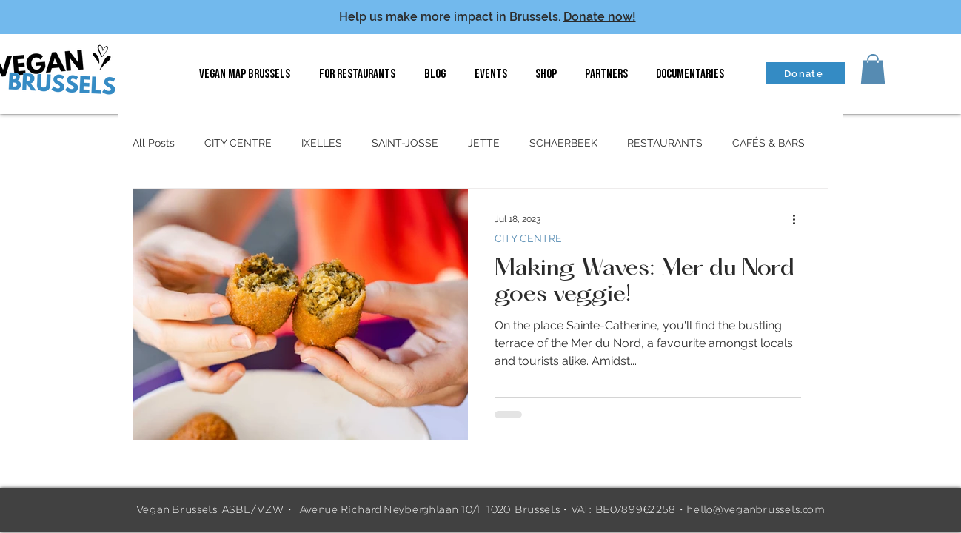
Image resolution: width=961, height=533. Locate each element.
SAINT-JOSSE (405, 143)
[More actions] (799, 219)
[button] (872, 69)
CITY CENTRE (238, 143)
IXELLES (321, 143)
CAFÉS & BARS (768, 143)
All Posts (154, 143)
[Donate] (805, 73)
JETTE (484, 143)
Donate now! (599, 17)
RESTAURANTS (665, 143)
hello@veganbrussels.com (756, 510)
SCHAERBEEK (563, 143)
